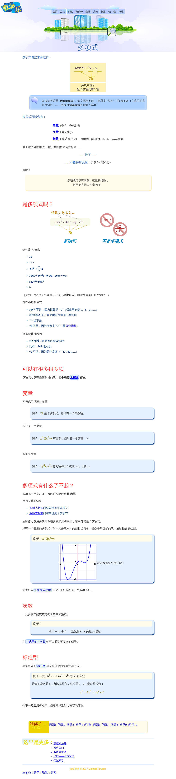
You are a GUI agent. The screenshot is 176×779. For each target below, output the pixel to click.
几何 (95, 11)
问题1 (53, 724)
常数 (56, 125)
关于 (36, 772)
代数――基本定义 (64, 756)
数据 (87, 11)
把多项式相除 (42, 589)
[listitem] (55, 12)
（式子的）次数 (35, 641)
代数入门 (59, 747)
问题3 (71, 724)
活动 (62, 11)
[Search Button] (111, 32)
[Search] (83, 32)
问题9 (124, 724)
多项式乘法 (60, 752)
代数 (70, 11)
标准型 (41, 666)
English (26, 772)
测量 (103, 11)
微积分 (79, 11)
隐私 (53, 772)
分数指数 (71, 325)
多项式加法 (60, 743)
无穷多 (74, 377)
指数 (56, 139)
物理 (121, 11)
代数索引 (59, 760)
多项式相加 (36, 507)
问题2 (62, 724)
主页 (55, 11)
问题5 (88, 724)
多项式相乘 (36, 513)
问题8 (115, 724)
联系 (45, 772)
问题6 (97, 724)
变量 (56, 132)
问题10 (133, 724)
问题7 (106, 724)
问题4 (79, 724)
